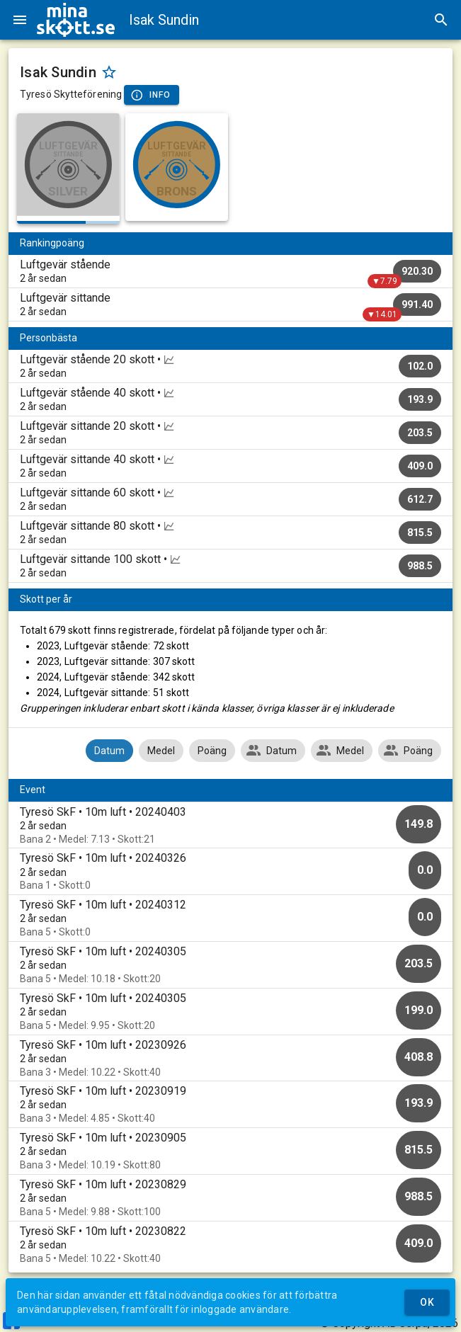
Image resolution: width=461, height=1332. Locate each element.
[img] (76, 20)
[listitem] (230, 271)
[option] (230, 825)
